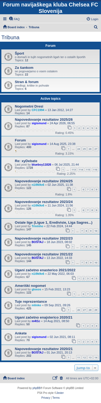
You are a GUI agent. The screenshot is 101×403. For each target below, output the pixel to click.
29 (96, 310)
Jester (60, 392)
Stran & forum (27, 82)
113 (74, 169)
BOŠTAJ (37, 242)
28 (90, 310)
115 (88, 169)
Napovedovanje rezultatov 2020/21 (44, 349)
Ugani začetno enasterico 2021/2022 (45, 270)
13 (90, 357)
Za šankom (24, 68)
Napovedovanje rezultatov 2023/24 (44, 202)
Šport (19, 53)
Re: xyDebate (26, 161)
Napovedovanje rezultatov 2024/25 (44, 181)
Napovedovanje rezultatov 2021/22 (44, 254)
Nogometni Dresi (29, 106)
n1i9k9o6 (38, 184)
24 (78, 149)
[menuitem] (14, 19)
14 (96, 357)
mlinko (36, 305)
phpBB (37, 388)
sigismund (39, 123)
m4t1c (36, 321)
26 (90, 149)
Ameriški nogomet (30, 286)
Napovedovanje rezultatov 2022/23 (44, 238)
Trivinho (37, 226)
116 (95, 169)
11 (78, 357)
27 (96, 149)
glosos (36, 289)
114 (81, 169)
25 (84, 149)
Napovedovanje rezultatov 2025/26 (44, 119)
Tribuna (10, 37)
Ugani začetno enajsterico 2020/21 (43, 317)
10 (96, 231)
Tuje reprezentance (31, 301)
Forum (20, 140)
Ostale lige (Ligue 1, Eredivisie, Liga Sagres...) (53, 222)
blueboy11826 (41, 164)
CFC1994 (38, 110)
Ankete (21, 333)
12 (84, 357)
